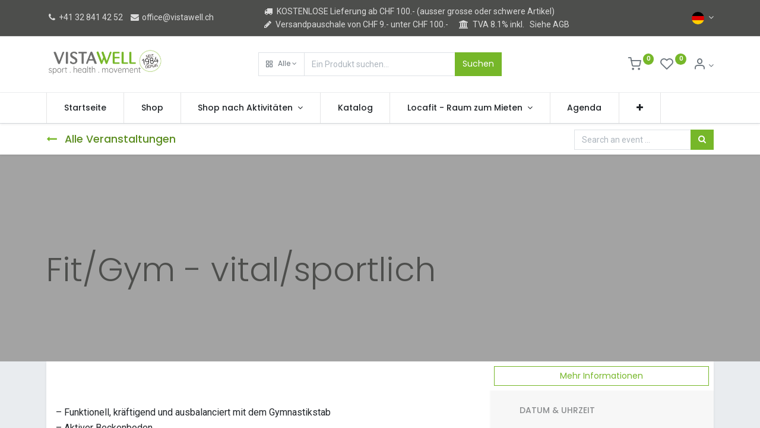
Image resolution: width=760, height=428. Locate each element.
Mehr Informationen (601, 376)
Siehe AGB (549, 24)
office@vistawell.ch (171, 17)
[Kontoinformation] (703, 65)
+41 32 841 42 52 (84, 17)
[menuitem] (85, 108)
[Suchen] (702, 140)
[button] (281, 64)
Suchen (478, 64)
